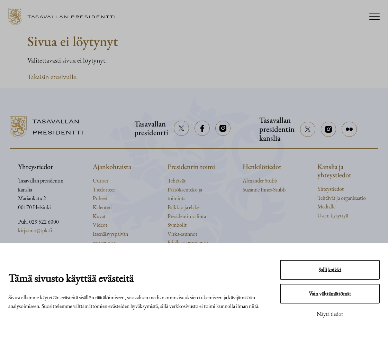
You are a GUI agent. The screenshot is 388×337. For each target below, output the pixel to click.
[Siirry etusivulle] (64, 16)
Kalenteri (102, 207)
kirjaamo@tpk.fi (35, 230)
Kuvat (99, 216)
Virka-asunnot (182, 233)
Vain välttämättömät (330, 293)
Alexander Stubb (260, 180)
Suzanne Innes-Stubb (264, 189)
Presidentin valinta (187, 216)
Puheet (100, 198)
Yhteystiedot (330, 189)
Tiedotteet (104, 189)
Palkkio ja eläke (183, 207)
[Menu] (374, 16)
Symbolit (177, 224)
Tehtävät (177, 180)
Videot (100, 224)
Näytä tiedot (330, 314)
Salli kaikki (329, 269)
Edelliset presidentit (188, 242)
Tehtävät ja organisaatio (341, 198)
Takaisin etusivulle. (52, 76)
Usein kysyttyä (332, 215)
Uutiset (100, 180)
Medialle (326, 206)
